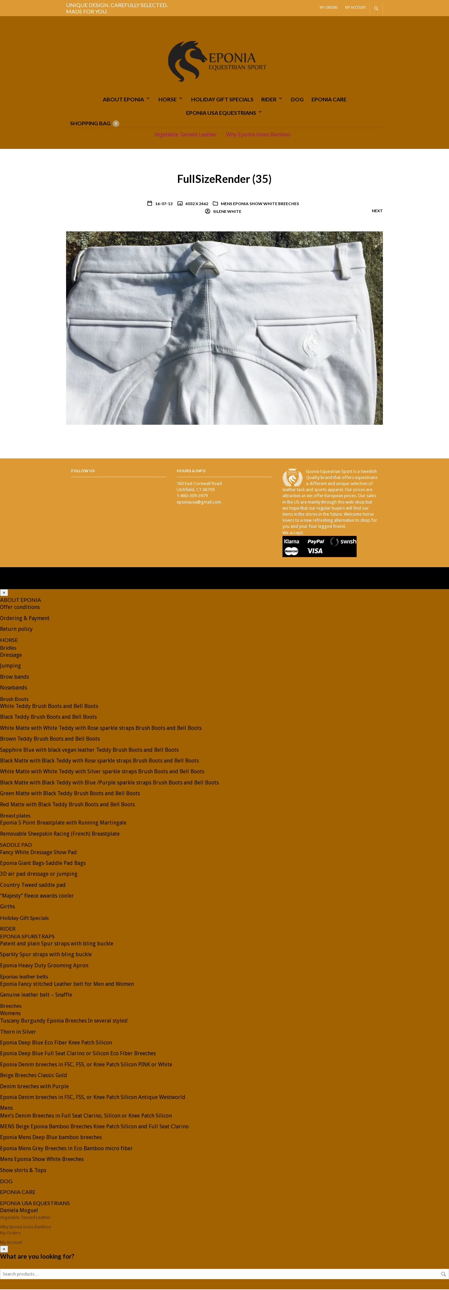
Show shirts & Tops (23, 1171)
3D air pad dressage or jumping (39, 874)
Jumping (10, 667)
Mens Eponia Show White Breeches (260, 204)
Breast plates (15, 816)
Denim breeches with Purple (34, 1087)
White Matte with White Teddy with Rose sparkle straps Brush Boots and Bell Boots (101, 728)
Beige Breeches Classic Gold (33, 1076)
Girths (7, 907)
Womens (10, 1014)
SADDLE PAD (16, 845)
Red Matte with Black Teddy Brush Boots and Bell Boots (67, 805)
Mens (6, 1108)
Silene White (226, 212)
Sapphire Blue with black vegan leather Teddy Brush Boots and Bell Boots (89, 750)
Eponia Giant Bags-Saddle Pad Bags (43, 864)
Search (443, 1275)
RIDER (268, 99)
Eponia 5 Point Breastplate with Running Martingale (63, 823)
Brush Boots (14, 699)
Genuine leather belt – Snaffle (36, 995)
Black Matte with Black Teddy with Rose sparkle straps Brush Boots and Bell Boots (99, 761)
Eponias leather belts (24, 977)
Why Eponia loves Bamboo (258, 135)
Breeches (11, 1006)
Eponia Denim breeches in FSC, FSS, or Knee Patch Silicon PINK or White (86, 1065)
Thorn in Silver (18, 1032)
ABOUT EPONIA (123, 99)
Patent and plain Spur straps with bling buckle (56, 944)
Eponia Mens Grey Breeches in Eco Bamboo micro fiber (66, 1149)
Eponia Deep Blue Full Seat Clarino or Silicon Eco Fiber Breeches (78, 1054)
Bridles (8, 648)
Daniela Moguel (19, 1211)
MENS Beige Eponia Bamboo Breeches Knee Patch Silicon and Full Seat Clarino (94, 1127)
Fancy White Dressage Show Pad (38, 853)
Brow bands (14, 677)
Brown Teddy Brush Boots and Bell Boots (50, 739)
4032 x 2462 (196, 204)
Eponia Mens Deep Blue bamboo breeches (51, 1138)
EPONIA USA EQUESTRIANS (221, 113)
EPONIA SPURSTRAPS (27, 937)
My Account (355, 7)
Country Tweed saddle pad (33, 885)
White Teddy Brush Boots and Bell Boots (49, 707)
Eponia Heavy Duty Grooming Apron (44, 966)
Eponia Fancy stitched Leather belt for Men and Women (67, 984)
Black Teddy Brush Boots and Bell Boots (48, 718)
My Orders (328, 7)
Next (377, 211)
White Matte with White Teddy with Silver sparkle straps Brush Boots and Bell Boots (102, 772)
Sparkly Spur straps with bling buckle (46, 955)
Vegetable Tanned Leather (185, 135)
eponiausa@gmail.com (199, 502)
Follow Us (83, 471)
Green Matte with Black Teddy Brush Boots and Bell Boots (70, 794)
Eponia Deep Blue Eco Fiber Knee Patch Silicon (56, 1043)
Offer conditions (20, 608)
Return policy (16, 629)
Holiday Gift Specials (222, 99)
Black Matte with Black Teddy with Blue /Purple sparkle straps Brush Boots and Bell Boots (109, 783)
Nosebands (13, 688)
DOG (297, 99)
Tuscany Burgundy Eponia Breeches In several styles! (63, 1021)
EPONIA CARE (329, 99)
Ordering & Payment (25, 619)
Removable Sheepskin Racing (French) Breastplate (60, 834)
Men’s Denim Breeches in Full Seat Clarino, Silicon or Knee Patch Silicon (86, 1116)
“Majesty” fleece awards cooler (37, 896)
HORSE (167, 99)
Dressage (11, 655)
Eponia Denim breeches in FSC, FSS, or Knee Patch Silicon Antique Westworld (92, 1098)
